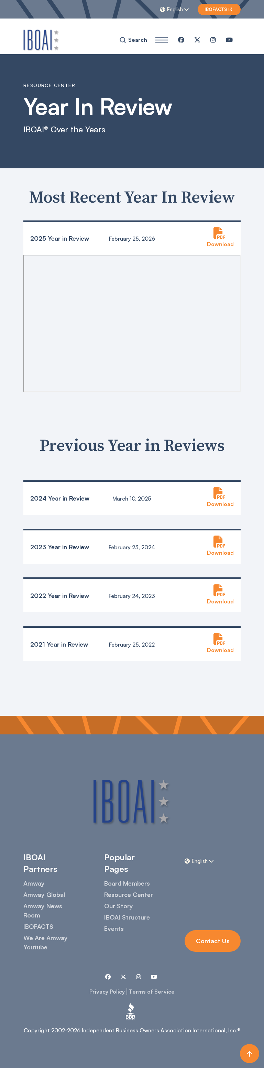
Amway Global (44, 894)
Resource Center (128, 894)
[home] (41, 40)
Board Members (127, 883)
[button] (175, 9)
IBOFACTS (38, 926)
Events (114, 928)
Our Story (118, 906)
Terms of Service (152, 991)
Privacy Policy (107, 991)
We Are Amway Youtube (45, 942)
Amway (34, 883)
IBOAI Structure (127, 917)
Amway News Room (42, 910)
